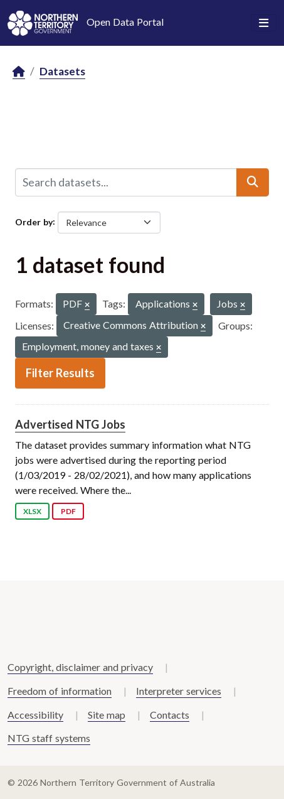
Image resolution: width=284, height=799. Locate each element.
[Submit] (252, 182)
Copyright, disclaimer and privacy (80, 667)
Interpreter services (178, 691)
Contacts (169, 715)
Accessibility (35, 715)
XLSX (32, 511)
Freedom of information (60, 691)
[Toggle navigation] (263, 23)
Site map (106, 715)
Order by (34, 221)
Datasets (62, 71)
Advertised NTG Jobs (70, 424)
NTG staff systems (49, 738)
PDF (68, 511)
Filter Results (60, 373)
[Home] (19, 72)
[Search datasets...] (126, 182)
